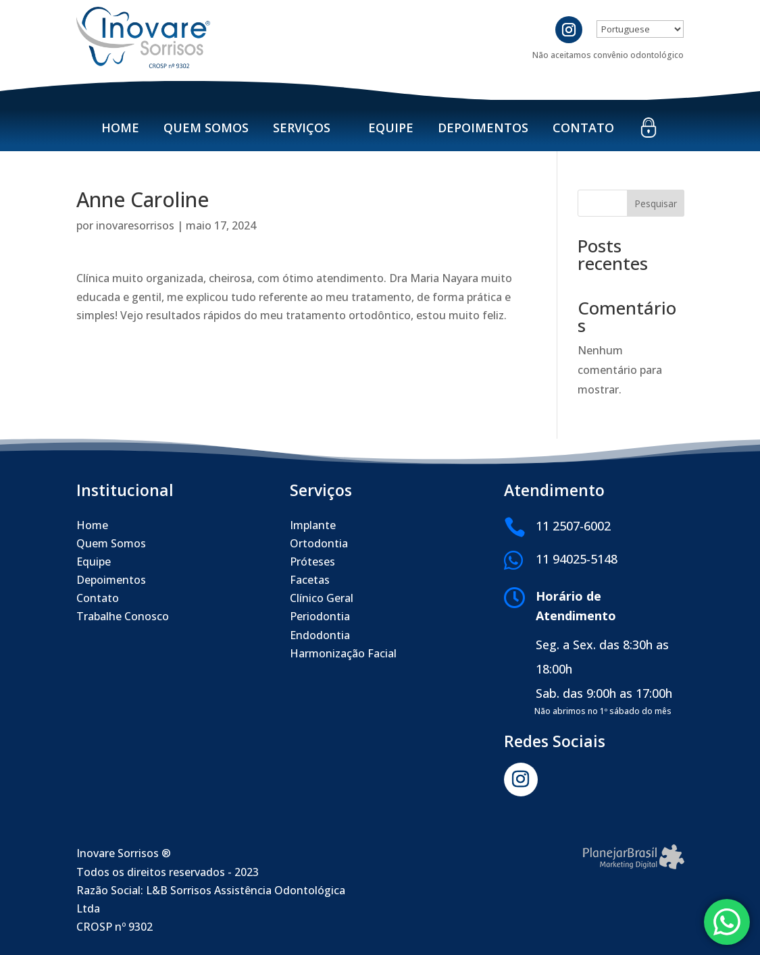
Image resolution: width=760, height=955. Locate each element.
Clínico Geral (321, 598)
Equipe (390, 127)
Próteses (312, 561)
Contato (583, 127)
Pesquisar (655, 203)
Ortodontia (319, 543)
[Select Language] (640, 29)
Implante (313, 525)
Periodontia (320, 616)
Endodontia (320, 635)
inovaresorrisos (135, 225)
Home (120, 127)
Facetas (310, 579)
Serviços (301, 127)
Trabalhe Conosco (122, 616)
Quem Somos (206, 127)
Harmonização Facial (343, 653)
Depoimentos (483, 127)
